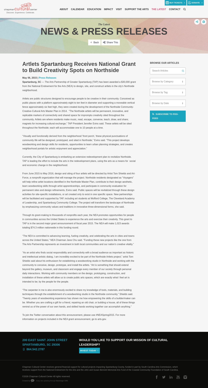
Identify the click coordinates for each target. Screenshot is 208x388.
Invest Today (88, 350)
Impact (108, 9)
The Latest (159, 9)
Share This (112, 42)
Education (94, 9)
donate (196, 3)
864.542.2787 (35, 349)
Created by (26, 381)
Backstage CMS (62, 381)
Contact (174, 9)
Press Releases (47, 78)
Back (96, 42)
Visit (119, 9)
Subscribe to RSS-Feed (165, 116)
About (64, 9)
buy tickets (175, 3)
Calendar (77, 9)
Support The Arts (137, 9)
